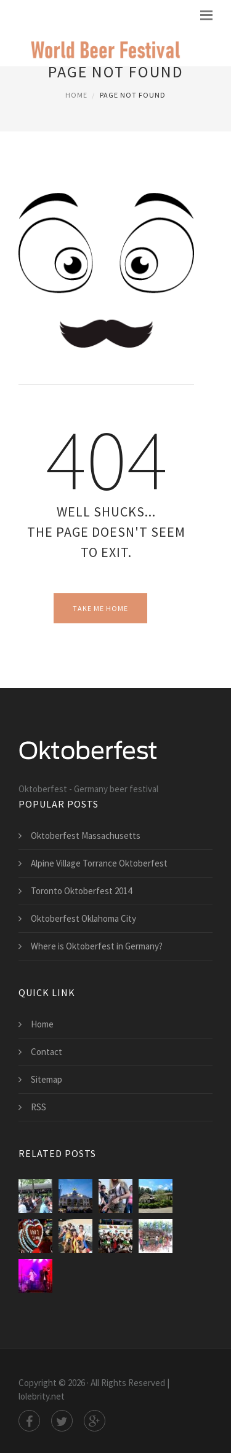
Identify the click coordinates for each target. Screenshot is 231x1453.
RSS (38, 1107)
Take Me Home (100, 608)
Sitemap (46, 1079)
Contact (46, 1052)
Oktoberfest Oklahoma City (83, 918)
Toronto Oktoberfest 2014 (81, 891)
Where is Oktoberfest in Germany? (97, 946)
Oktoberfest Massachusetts (85, 835)
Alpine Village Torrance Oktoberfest (99, 863)
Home (76, 94)
